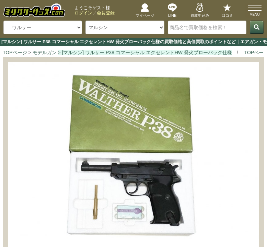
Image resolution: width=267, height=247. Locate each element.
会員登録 (106, 12)
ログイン (83, 12)
